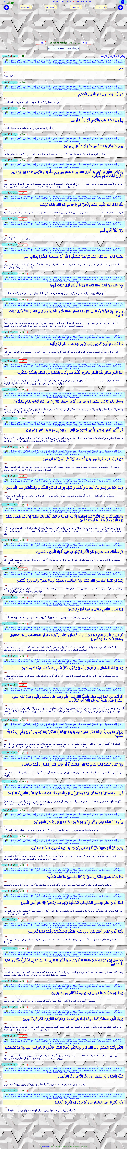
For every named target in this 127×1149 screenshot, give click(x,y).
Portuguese (101, 62)
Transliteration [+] (75, 64)
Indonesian (61, 62)
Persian (94, 62)
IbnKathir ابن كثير (17, 60)
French (43, 62)
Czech (32, 62)
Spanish (120, 62)
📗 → (8, 60)
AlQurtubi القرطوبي (43, 60)
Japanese (69, 62)
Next (86, 42)
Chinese (25, 62)
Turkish (55, 64)
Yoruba (66, 64)
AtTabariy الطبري (30, 60)
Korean (75, 62)
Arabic (120, 60)
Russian (108, 62)
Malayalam (87, 62)
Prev (40, 42)
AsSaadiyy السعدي (57, 60)
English (37, 62)
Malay (81, 62)
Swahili (49, 64)
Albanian (7, 62)
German (48, 62)
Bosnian (19, 62)
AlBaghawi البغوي (71, 60)
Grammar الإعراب (111, 60)
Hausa (55, 62)
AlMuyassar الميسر (84, 60)
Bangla (13, 62)
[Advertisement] (63, 26)
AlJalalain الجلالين (98, 60)
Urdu (61, 64)
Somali (115, 62)
